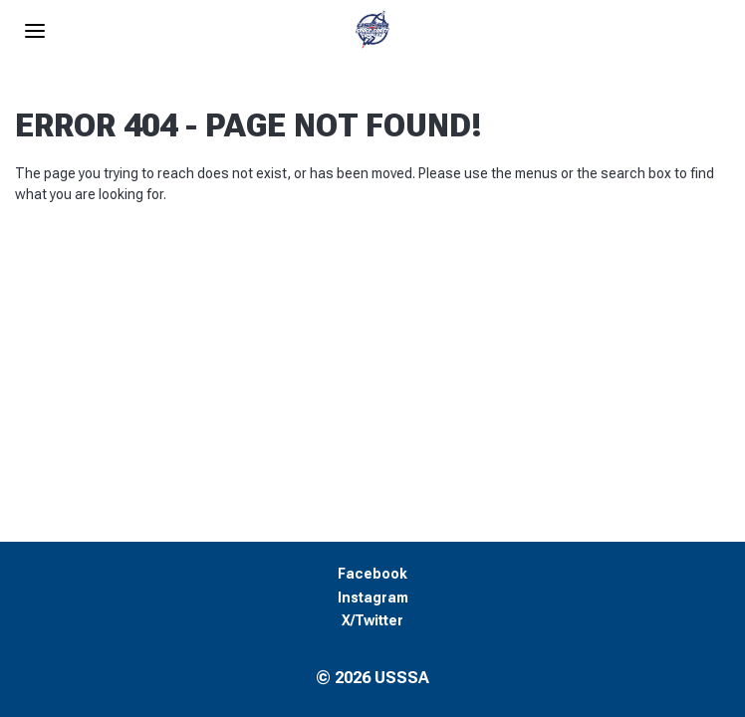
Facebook (372, 574)
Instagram (373, 598)
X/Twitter (372, 620)
